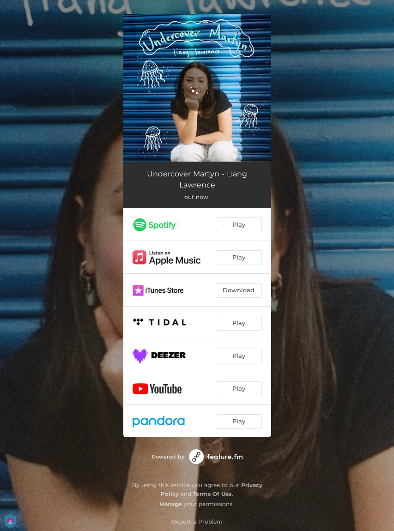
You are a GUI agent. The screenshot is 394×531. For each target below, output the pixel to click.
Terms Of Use (212, 493)
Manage (170, 504)
